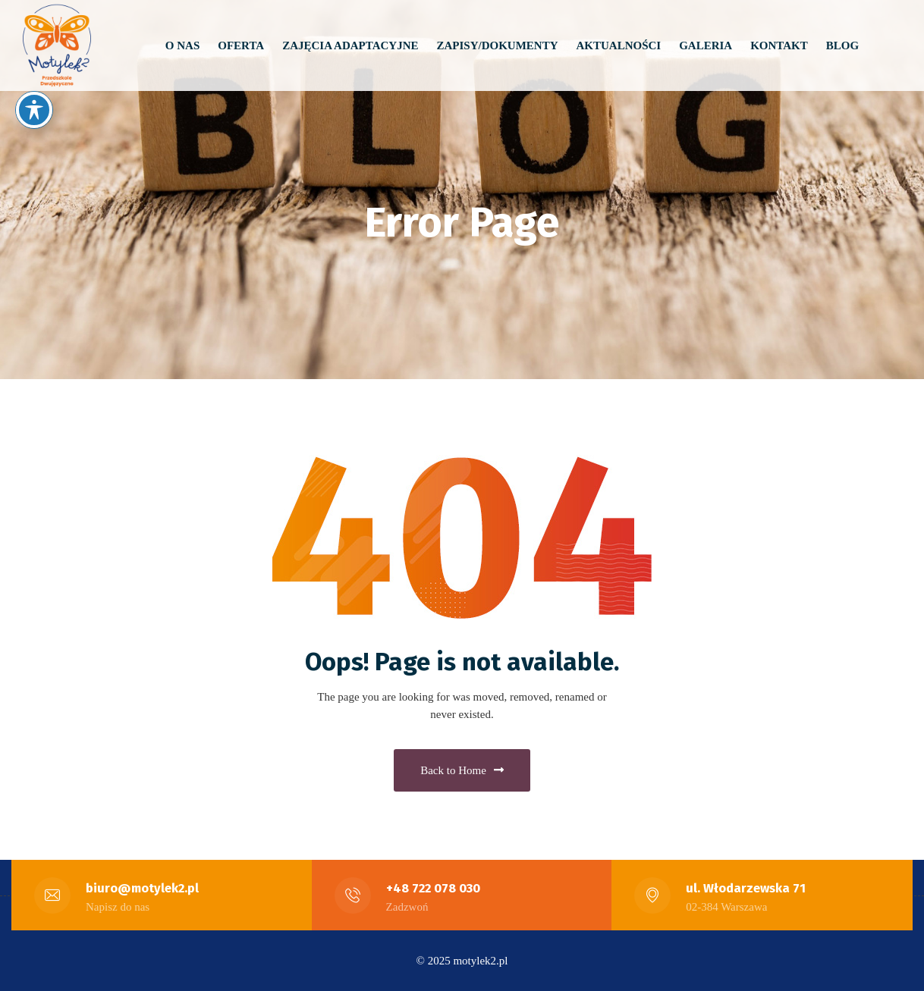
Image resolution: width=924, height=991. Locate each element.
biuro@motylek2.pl (142, 888)
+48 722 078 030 (433, 888)
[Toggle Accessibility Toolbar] (34, 110)
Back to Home (462, 770)
